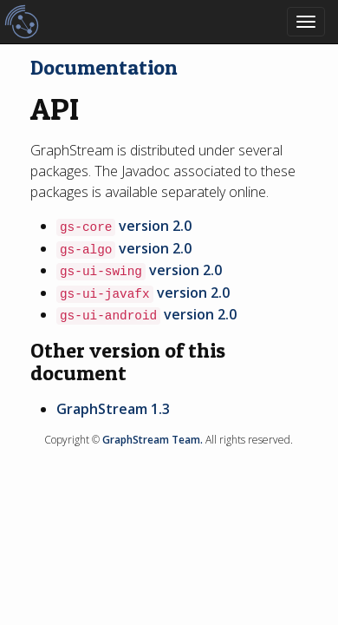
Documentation (104, 67)
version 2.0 (155, 225)
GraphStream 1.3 (113, 408)
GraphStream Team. (152, 439)
